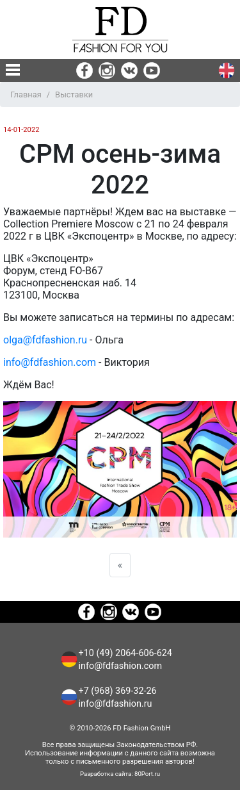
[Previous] (120, 565)
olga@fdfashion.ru (45, 340)
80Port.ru (147, 773)
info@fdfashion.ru (115, 703)
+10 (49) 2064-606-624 (125, 653)
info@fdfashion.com (49, 362)
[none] (13, 70)
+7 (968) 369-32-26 (118, 691)
